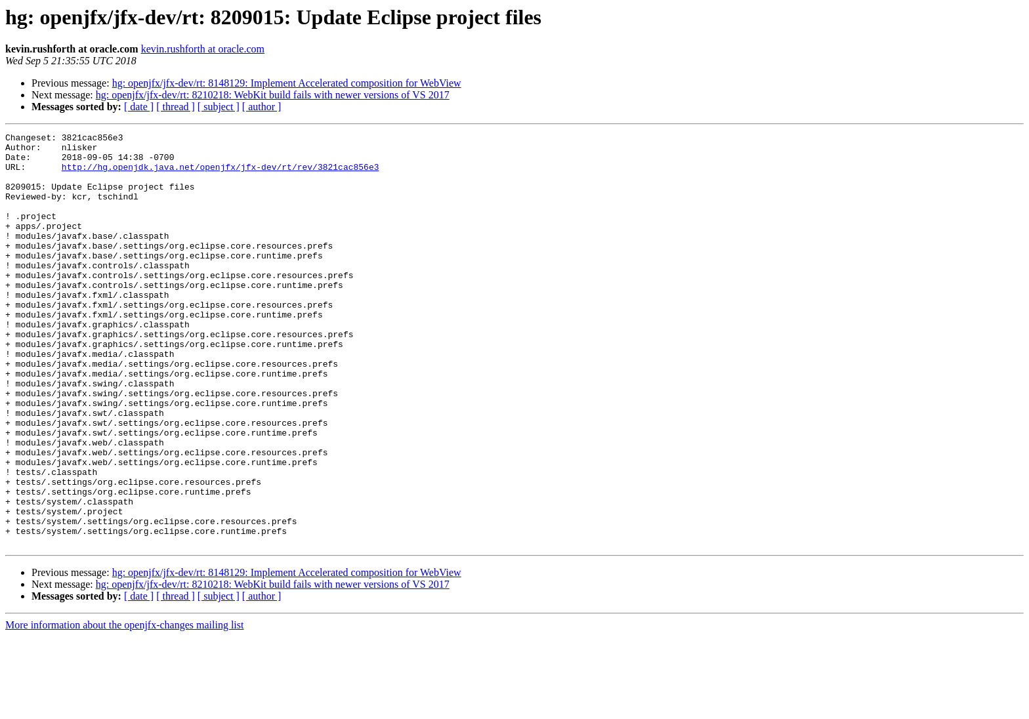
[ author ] (262, 106)
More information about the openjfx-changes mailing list (124, 707)
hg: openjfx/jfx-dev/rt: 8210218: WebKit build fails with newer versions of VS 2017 (273, 94)
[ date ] (139, 106)
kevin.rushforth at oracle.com (202, 48)
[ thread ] (175, 106)
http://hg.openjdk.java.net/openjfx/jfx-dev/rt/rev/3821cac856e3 (220, 174)
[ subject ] (219, 106)
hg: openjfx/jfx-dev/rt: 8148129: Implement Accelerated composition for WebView (286, 83)
